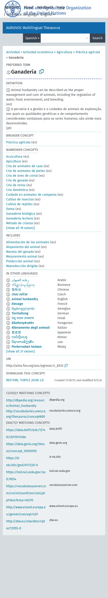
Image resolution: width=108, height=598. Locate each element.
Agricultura (64, 52)
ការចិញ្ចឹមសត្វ (20, 337)
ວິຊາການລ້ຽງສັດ (23, 342)
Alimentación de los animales (27, 242)
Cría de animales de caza (24, 166)
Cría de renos (15, 185)
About (29, 7)
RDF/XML (12, 380)
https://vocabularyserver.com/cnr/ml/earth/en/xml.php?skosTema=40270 (26, 493)
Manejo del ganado (20, 252)
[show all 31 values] (20, 351)
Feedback (45, 7)
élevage (17, 304)
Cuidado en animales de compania (31, 195)
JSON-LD (37, 380)
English (46, 14)
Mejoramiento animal (21, 256)
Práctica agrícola (88, 52)
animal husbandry (25, 299)
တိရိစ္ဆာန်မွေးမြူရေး (23, 285)
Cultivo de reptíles (19, 204)
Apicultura (13, 161)
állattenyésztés (23, 323)
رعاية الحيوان (20, 280)
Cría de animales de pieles (25, 171)
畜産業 (16, 332)
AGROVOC (12, 7)
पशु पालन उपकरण (23, 318)
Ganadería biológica (20, 214)
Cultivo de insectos (20, 199)
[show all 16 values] (20, 228)
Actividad (13, 52)
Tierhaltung (20, 313)
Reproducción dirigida (22, 266)
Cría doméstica (17, 190)
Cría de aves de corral (22, 176)
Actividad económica (38, 52)
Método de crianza (19, 223)
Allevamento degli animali (31, 328)
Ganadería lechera (19, 218)
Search (98, 38)
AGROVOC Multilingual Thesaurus (33, 28)
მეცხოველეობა (23, 309)
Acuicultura (14, 157)
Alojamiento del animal (23, 247)
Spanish (31, 38)
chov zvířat (20, 294)
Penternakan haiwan (27, 347)
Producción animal (19, 261)
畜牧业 (16, 290)
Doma (10, 209)
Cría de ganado (17, 180)
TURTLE (25, 380)
